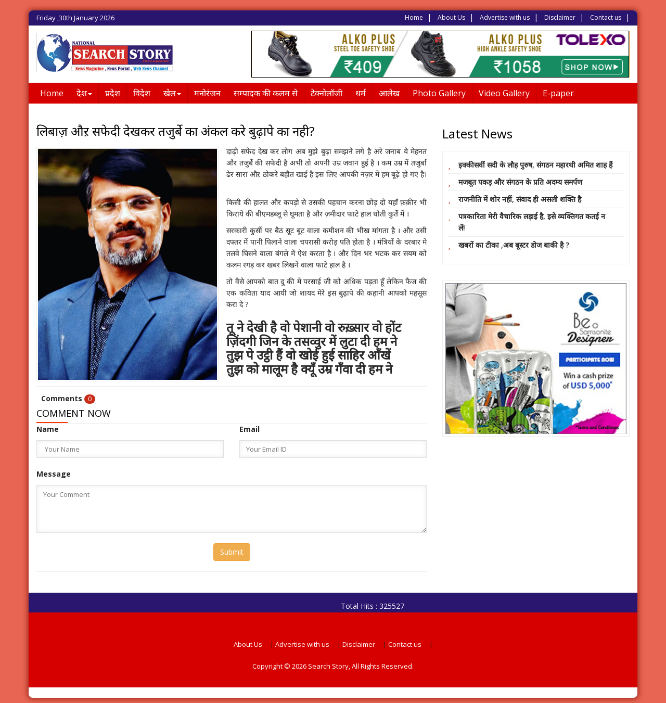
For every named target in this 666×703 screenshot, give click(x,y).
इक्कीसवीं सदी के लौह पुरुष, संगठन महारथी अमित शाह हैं (535, 165)
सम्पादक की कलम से (266, 93)
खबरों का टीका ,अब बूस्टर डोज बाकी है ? (513, 245)
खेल (172, 93)
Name (47, 429)
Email (249, 429)
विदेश (141, 93)
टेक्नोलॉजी (326, 93)
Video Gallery (504, 93)
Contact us (605, 17)
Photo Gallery (439, 93)
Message (53, 474)
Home (414, 17)
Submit (232, 552)
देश (84, 93)
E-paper (558, 93)
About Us (451, 17)
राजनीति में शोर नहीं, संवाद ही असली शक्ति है (519, 199)
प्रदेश (112, 93)
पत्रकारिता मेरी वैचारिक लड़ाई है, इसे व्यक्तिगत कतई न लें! (531, 222)
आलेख (389, 93)
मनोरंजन (207, 93)
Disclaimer (559, 17)
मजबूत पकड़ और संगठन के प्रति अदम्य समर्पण (520, 182)
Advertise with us (505, 17)
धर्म (360, 93)
